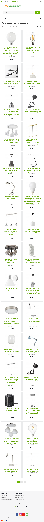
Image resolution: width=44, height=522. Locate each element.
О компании (4, 495)
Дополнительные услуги (21, 501)
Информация (19, 493)
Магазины (3, 497)
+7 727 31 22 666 (6, 1)
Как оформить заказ (20, 503)
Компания (4, 493)
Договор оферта (19, 495)
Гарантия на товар (19, 499)
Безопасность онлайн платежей (6, 500)
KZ (39, 1)
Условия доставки (19, 497)
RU (41, 1)
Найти (37, 12)
